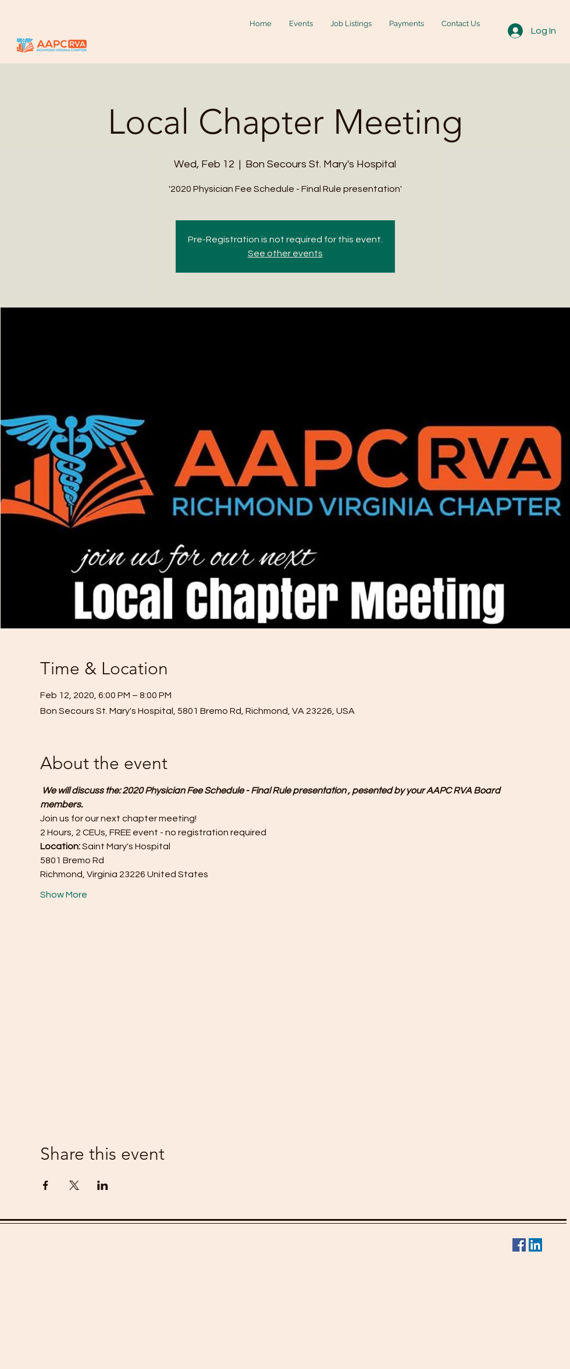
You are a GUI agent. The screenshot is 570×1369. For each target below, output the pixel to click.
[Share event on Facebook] (45, 1185)
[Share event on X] (74, 1185)
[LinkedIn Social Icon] (535, 1245)
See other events (285, 253)
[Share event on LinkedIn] (102, 1185)
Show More (63, 894)
